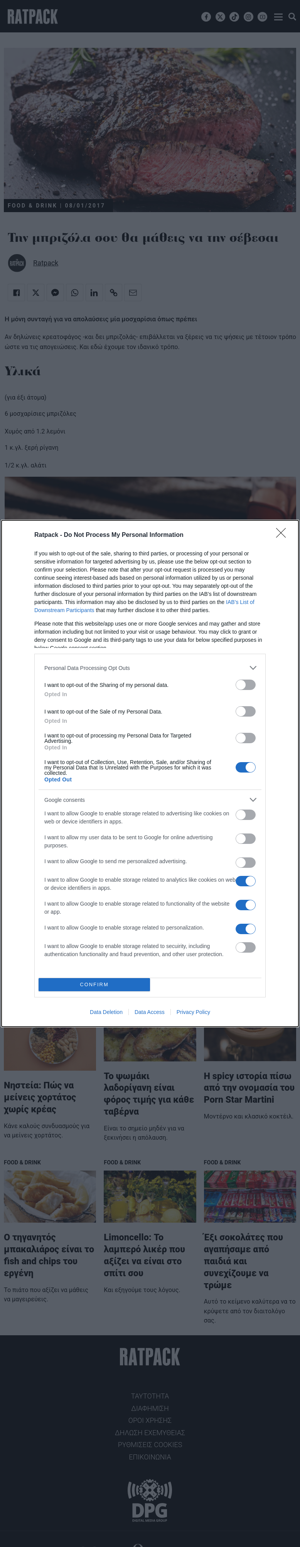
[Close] (283, 535)
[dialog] (150, 773)
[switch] (246, 685)
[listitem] (150, 668)
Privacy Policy (193, 1012)
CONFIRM (94, 985)
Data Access (150, 1012)
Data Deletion (106, 1012)
